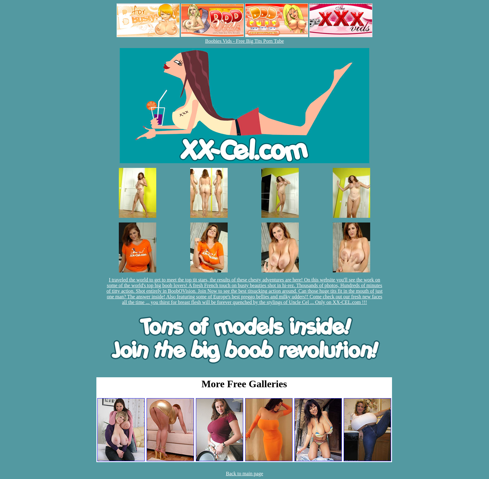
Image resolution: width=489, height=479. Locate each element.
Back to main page (244, 473)
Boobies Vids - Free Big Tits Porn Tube (244, 41)
